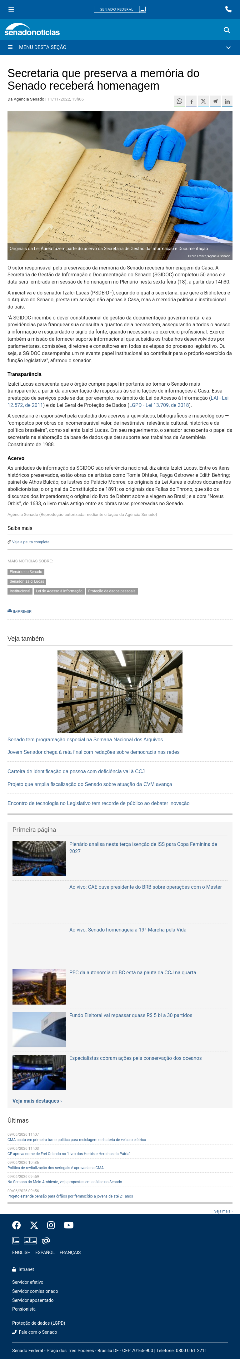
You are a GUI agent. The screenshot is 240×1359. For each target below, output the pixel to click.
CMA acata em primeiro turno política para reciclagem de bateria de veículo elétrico (77, 1140)
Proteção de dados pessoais (111, 591)
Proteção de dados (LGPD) (38, 1323)
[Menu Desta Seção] (120, 47)
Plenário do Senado (26, 572)
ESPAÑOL (45, 1252)
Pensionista (24, 1309)
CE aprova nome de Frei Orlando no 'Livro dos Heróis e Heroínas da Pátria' (69, 1154)
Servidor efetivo (27, 1282)
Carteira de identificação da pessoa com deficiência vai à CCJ (76, 771)
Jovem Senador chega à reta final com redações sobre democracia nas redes (94, 752)
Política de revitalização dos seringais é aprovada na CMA (56, 1168)
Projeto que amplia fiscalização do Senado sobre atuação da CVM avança (90, 784)
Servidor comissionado (35, 1291)
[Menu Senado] (11, 9)
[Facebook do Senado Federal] (18, 1225)
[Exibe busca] (226, 30)
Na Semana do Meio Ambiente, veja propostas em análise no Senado (65, 1182)
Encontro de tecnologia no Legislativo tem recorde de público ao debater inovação (99, 803)
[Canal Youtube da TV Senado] (66, 1225)
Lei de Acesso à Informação (59, 591)
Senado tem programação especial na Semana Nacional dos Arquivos (85, 739)
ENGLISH (21, 1252)
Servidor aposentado (32, 1300)
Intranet (23, 1269)
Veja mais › (223, 1211)
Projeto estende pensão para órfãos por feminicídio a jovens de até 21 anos (70, 1196)
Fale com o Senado (34, 1332)
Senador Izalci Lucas (27, 581)
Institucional (20, 591)
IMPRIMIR (20, 611)
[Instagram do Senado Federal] (51, 1225)
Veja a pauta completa (30, 542)
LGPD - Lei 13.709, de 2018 (159, 405)
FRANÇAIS (70, 1252)
